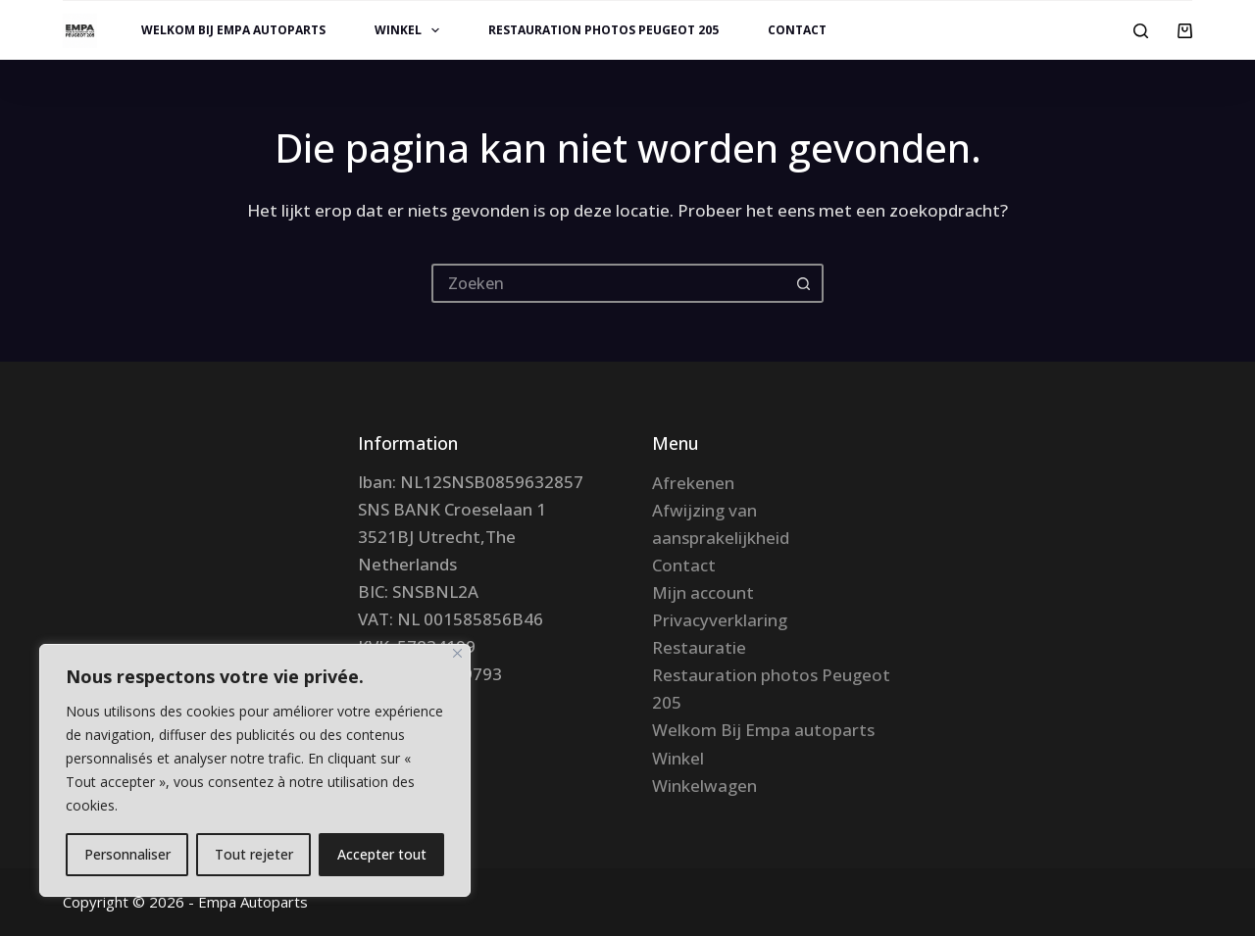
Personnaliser (127, 854)
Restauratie (699, 647)
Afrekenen (693, 482)
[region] (255, 770)
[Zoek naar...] (607, 283)
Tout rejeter (254, 854)
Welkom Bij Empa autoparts (233, 30)
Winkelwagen (704, 785)
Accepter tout (382, 854)
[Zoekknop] (804, 283)
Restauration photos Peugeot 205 (603, 30)
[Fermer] (457, 653)
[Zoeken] (1140, 31)
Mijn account (703, 592)
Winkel (411, 30)
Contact (797, 30)
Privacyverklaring (719, 620)
